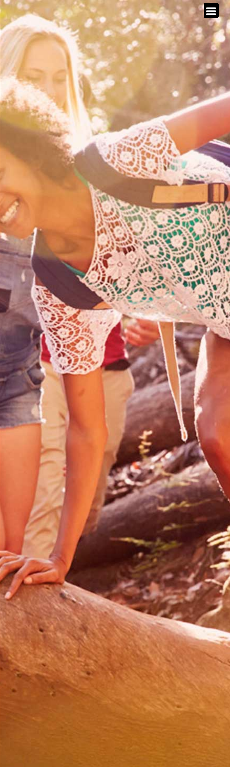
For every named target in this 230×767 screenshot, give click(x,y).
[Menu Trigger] (211, 10)
